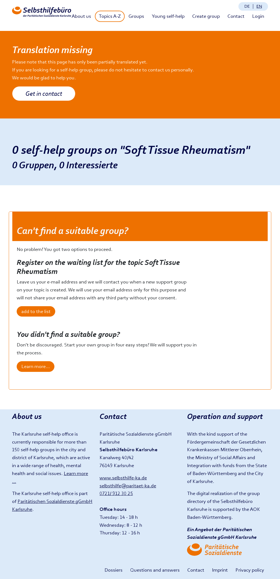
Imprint (220, 570)
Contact (236, 16)
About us (81, 16)
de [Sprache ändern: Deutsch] (247, 6)
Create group (206, 16)
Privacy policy (249, 570)
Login (258, 16)
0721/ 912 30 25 (116, 493)
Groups (136, 16)
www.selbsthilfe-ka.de (123, 477)
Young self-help (168, 16)
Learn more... (35, 366)
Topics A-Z (110, 16)
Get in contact (43, 93)
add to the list (36, 311)
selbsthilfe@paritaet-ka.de (128, 485)
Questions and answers (155, 570)
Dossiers (113, 570)
